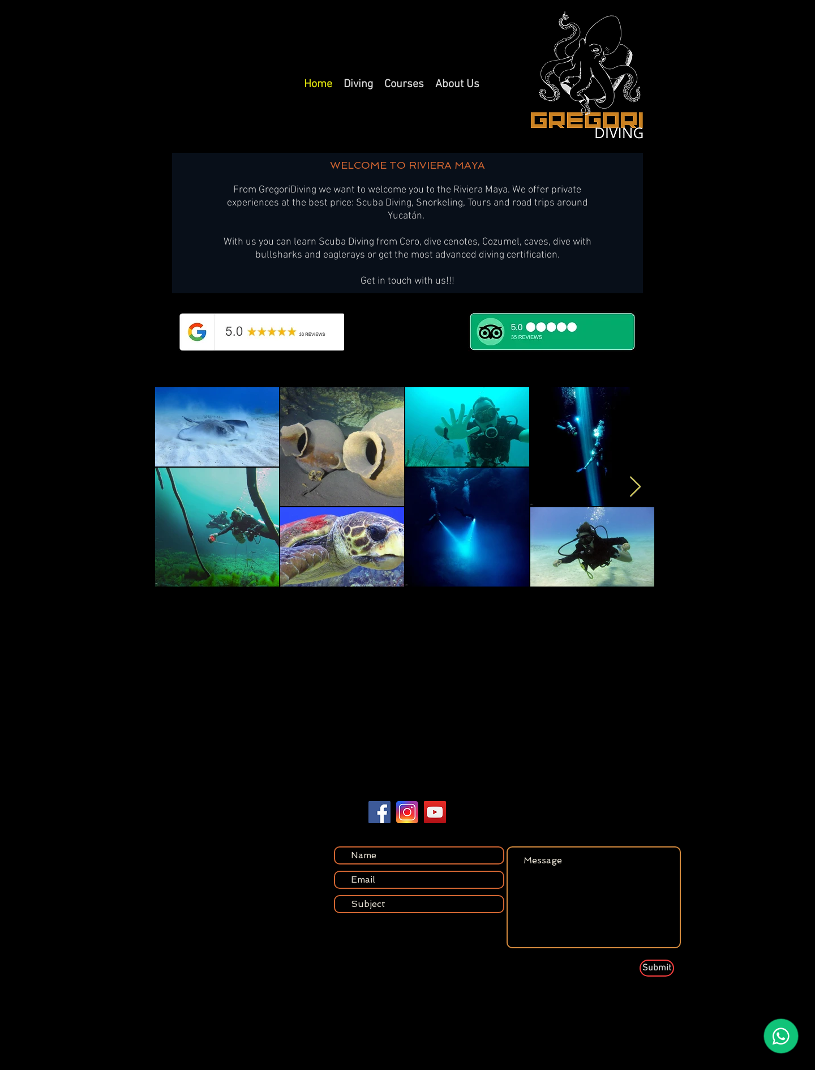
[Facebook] (379, 812)
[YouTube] (435, 812)
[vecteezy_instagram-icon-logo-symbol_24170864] (407, 812)
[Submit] (657, 968)
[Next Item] (635, 487)
